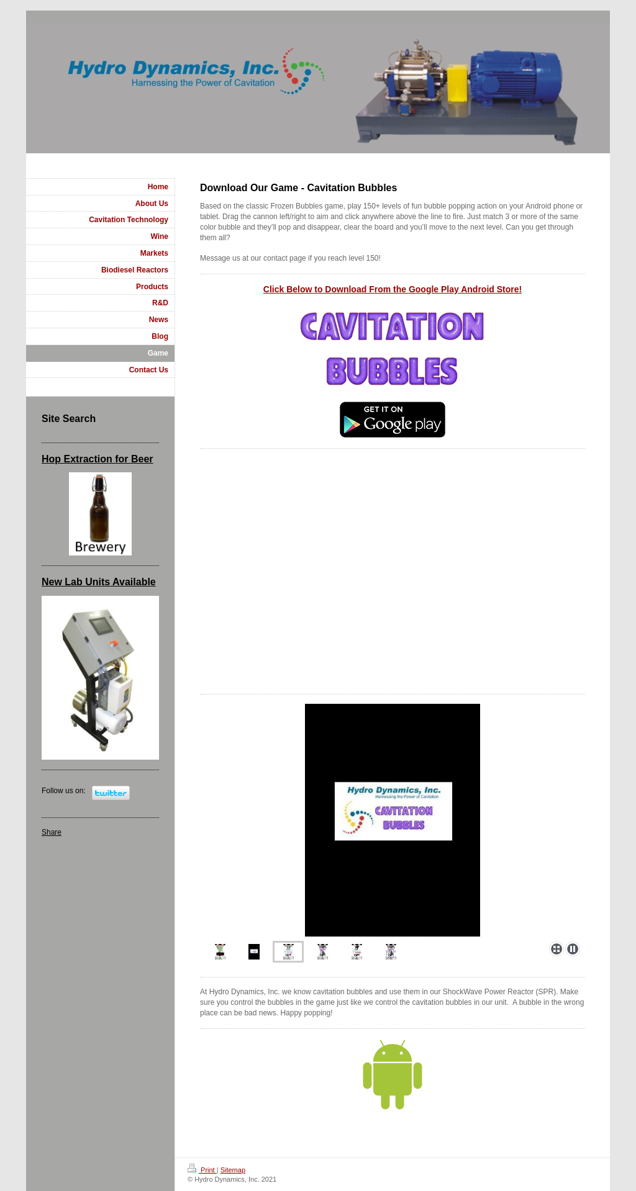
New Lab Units (76, 582)
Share (51, 832)
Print (202, 1170)
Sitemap (232, 1170)
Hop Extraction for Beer (97, 459)
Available (133, 582)
